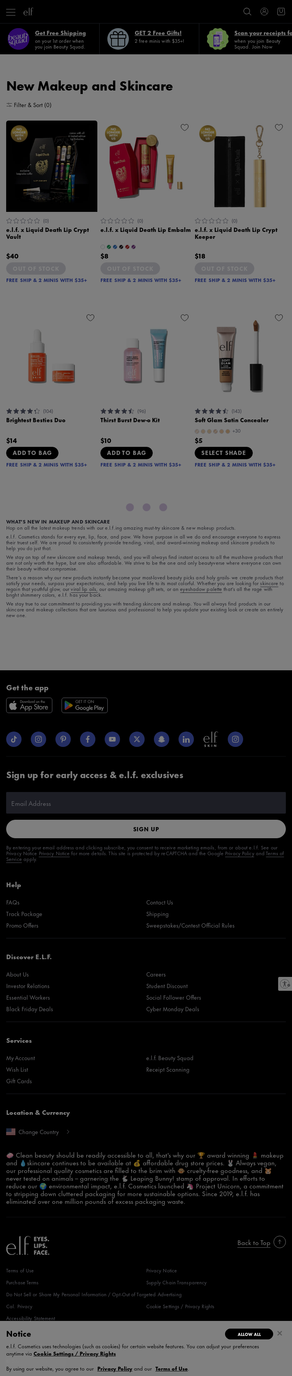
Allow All (249, 1334)
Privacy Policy (114, 1368)
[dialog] (146, 1348)
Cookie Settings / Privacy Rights (74, 1353)
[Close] (279, 1333)
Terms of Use (171, 1368)
